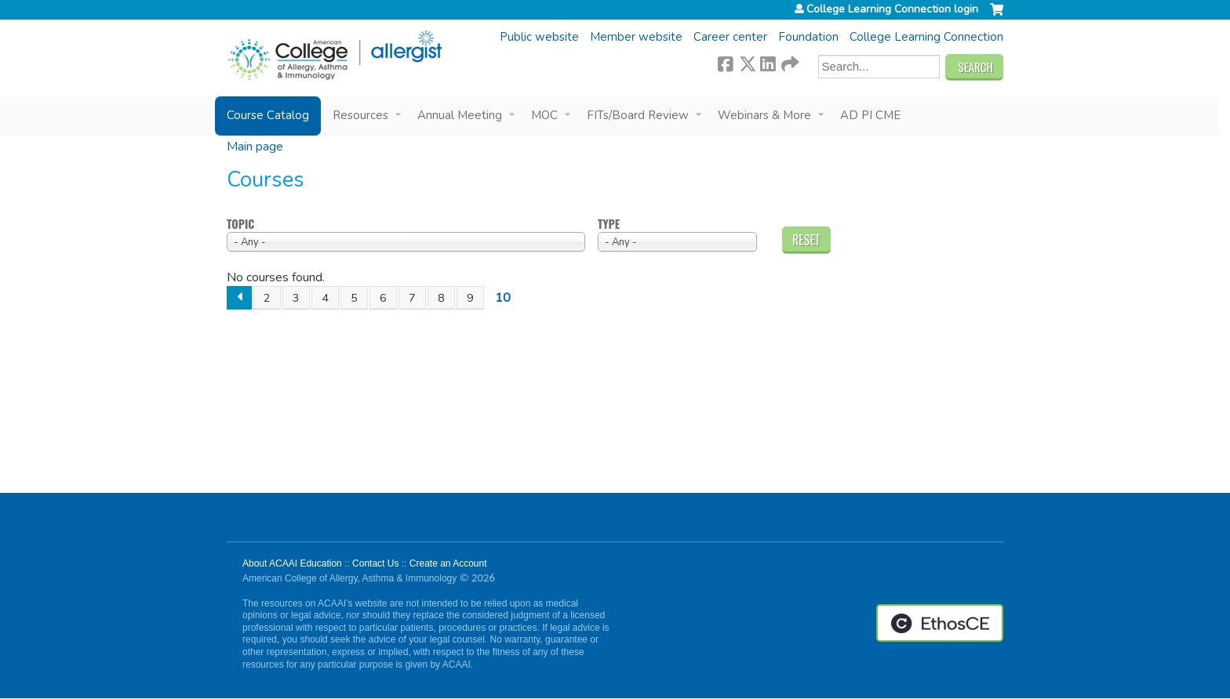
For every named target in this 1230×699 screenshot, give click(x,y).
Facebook (725, 62)
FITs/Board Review (638, 115)
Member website (636, 37)
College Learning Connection (926, 37)
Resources (360, 115)
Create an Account (448, 563)
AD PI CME (870, 115)
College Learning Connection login (892, 9)
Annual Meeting (459, 115)
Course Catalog (268, 115)
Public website (539, 37)
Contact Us (375, 563)
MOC (544, 115)
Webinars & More (764, 115)
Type (609, 224)
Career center (730, 37)
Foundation (808, 37)
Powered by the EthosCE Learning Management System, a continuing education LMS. (939, 623)
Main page (255, 146)
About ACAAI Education (292, 563)
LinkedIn (768, 62)
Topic (240, 224)
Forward (789, 62)
